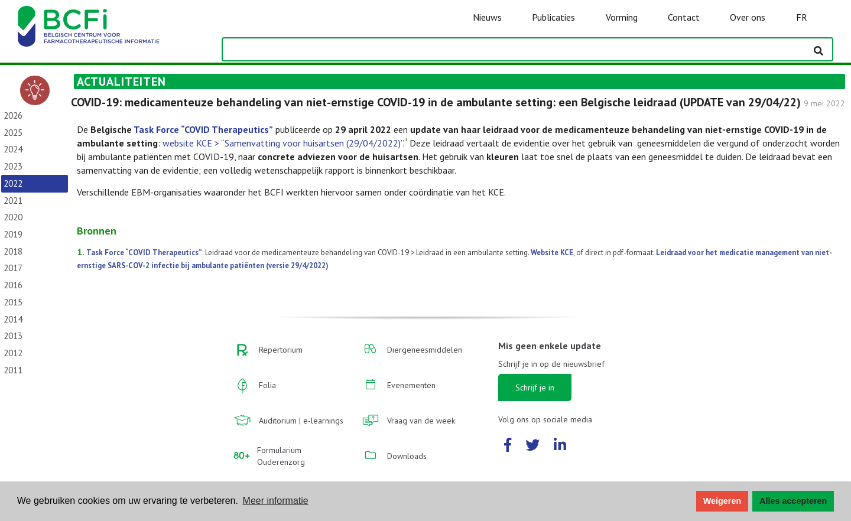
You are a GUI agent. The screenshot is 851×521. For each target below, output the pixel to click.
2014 (13, 319)
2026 (13, 115)
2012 (13, 353)
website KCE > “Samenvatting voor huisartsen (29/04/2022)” (283, 143)
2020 (13, 217)
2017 (13, 267)
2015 (13, 302)
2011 (13, 370)
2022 (13, 183)
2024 (13, 149)
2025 (13, 132)
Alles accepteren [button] (793, 501)
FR (801, 17)
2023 (13, 166)
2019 (13, 234)
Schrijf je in (534, 387)
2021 (13, 200)
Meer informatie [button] (275, 501)
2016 (13, 285)
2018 (13, 251)
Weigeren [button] (722, 501)
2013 (13, 335)
